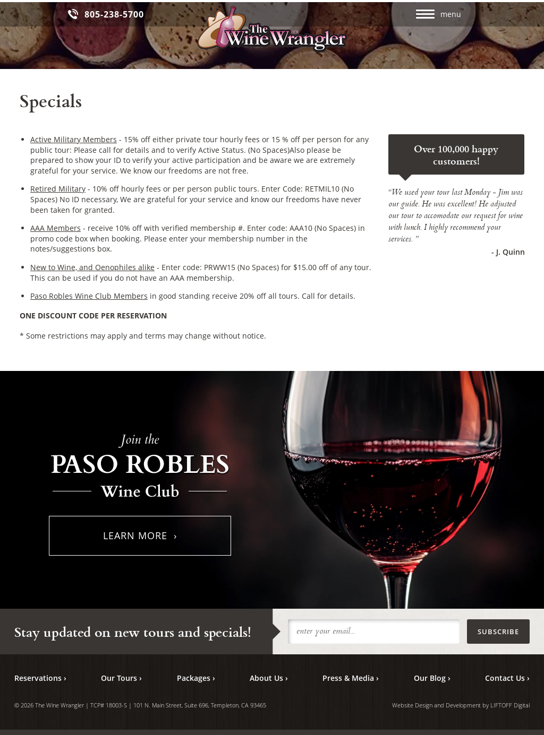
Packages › (196, 678)
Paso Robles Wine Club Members (89, 296)
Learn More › (140, 535)
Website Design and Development (436, 705)
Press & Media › (350, 678)
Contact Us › (507, 678)
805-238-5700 (114, 14)
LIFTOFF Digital (510, 705)
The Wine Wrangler (272, 30)
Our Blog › (432, 678)
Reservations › (40, 678)
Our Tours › (121, 678)
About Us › (269, 678)
